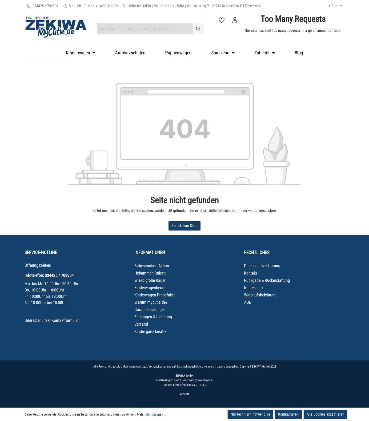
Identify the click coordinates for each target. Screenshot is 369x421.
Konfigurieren (288, 414)
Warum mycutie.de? (151, 302)
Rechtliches (256, 252)
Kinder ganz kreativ (150, 331)
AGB (247, 302)
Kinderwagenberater (151, 287)
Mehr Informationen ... (152, 414)
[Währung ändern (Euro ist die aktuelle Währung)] (335, 6)
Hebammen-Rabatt (150, 273)
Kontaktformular (65, 320)
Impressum (253, 287)
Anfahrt (184, 394)
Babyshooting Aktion (151, 265)
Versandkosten (157, 366)
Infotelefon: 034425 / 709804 (49, 275)
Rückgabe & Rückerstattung (267, 280)
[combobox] (145, 28)
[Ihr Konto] (234, 20)
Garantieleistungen (150, 309)
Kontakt (250, 273)
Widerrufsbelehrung (260, 294)
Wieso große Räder (149, 280)
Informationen (149, 252)
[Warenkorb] (293, 29)
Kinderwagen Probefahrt (154, 294)
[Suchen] (198, 28)
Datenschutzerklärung (262, 265)
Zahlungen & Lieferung (153, 316)
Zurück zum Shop (184, 225)
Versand (141, 324)
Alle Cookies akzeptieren (325, 414)
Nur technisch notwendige (250, 414)
